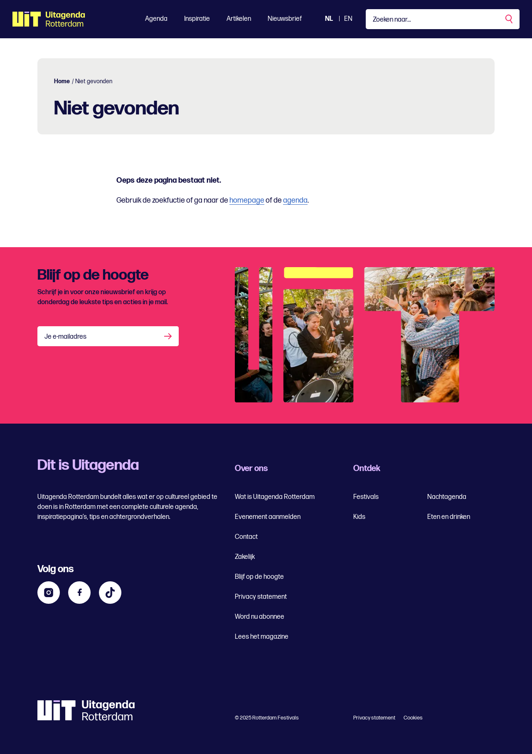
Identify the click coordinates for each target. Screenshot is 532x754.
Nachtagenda (446, 497)
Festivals (366, 497)
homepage (246, 200)
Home (62, 81)
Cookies (413, 717)
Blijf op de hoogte (259, 577)
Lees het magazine (261, 637)
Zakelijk (245, 557)
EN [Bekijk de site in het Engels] (348, 19)
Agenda (156, 19)
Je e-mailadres (65, 337)
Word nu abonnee (259, 617)
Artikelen (239, 19)
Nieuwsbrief (285, 19)
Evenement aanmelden (267, 517)
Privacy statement (261, 597)
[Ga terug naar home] (48, 19)
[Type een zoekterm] (443, 19)
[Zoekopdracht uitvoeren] (510, 19)
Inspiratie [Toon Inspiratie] (197, 19)
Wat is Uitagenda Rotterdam (275, 497)
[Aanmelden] (169, 336)
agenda (295, 200)
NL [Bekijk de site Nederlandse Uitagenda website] (329, 19)
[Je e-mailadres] (108, 336)
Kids (359, 517)
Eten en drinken (448, 517)
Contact (246, 537)
